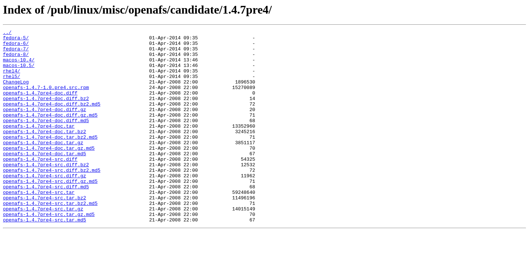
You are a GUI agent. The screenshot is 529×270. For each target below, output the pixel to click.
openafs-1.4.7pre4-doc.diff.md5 (46, 139)
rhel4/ (11, 79)
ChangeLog (16, 92)
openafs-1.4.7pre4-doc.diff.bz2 (46, 112)
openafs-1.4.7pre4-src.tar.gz (43, 245)
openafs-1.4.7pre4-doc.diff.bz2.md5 (51, 119)
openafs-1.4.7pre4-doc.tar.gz (43, 165)
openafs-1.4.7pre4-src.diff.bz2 (46, 192)
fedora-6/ (16, 46)
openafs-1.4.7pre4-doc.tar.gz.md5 (49, 172)
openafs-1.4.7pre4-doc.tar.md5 (44, 178)
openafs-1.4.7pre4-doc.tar (39, 145)
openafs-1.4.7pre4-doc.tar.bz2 (44, 152)
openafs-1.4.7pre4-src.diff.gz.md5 (50, 212)
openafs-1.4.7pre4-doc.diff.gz (44, 125)
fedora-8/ (16, 59)
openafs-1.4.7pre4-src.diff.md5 (46, 218)
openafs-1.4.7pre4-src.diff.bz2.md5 (51, 198)
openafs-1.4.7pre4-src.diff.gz (44, 205)
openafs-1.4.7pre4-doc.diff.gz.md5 (50, 132)
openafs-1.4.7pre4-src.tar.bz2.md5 (50, 238)
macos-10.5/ (19, 73)
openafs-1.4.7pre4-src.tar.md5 (44, 258)
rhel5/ (11, 86)
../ (7, 33)
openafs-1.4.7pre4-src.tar (39, 225)
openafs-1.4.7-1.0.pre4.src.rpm (46, 99)
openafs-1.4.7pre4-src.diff (40, 185)
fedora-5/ (16, 39)
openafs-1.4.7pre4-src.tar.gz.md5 (49, 251)
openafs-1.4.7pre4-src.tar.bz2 (44, 231)
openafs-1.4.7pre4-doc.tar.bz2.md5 (50, 159)
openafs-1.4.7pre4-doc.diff (40, 106)
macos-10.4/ (19, 66)
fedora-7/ (16, 53)
